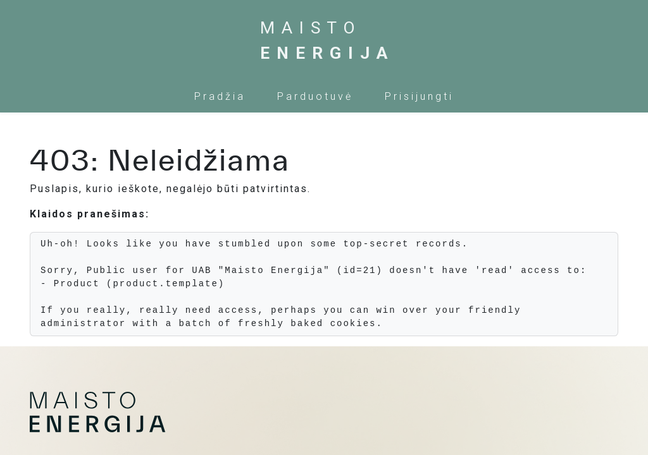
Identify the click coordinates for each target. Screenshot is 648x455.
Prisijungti (419, 96)
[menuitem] (219, 96)
